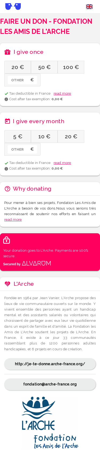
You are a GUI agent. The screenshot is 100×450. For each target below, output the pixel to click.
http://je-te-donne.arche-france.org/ (50, 364)
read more (62, 93)
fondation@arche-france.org (50, 384)
